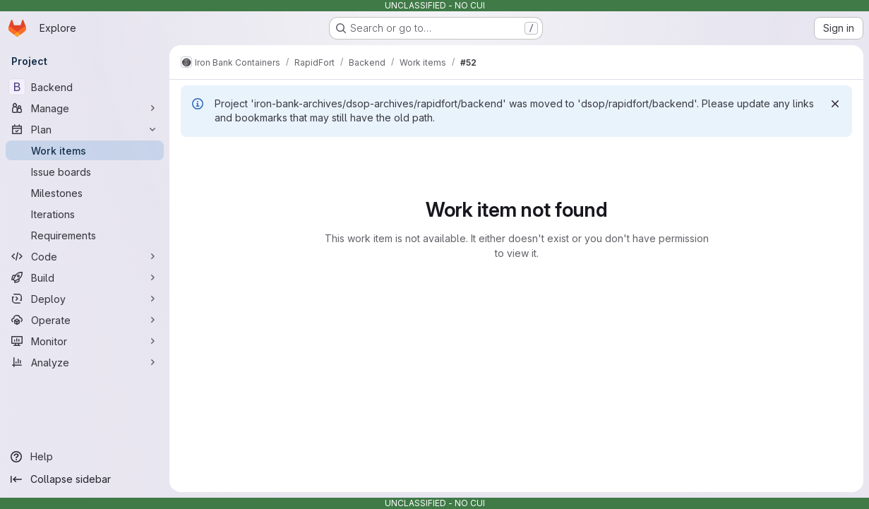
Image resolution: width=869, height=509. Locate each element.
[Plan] (85, 129)
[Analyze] (85, 362)
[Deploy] (85, 299)
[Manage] (85, 108)
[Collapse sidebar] (85, 479)
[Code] (85, 256)
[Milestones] (85, 193)
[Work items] (85, 150)
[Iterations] (85, 214)
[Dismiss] (835, 103)
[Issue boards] (85, 171)
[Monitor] (85, 341)
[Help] (85, 457)
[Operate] (85, 320)
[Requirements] (85, 235)
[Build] (85, 277)
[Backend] (85, 87)
